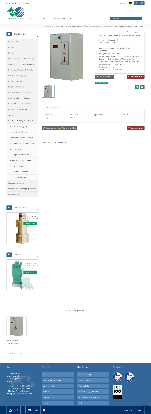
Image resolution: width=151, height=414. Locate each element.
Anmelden (123, 3)
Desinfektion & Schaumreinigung (21, 104)
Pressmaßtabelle (85, 380)
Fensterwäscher (20, 177)
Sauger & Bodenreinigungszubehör (22, 189)
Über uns (46, 397)
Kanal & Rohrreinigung (17, 75)
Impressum (47, 403)
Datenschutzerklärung (52, 380)
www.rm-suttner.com (24, 393)
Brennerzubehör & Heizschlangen (21, 58)
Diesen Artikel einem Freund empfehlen (59, 128)
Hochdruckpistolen (15, 81)
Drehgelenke (19, 166)
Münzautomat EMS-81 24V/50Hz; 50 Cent (129, 26)
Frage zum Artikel (135, 77)
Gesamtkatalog (84, 375)
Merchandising (14, 194)
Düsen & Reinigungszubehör (19, 92)
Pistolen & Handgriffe (18, 126)
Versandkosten (62, 142)
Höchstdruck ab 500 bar (17, 109)
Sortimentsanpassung (62, 19)
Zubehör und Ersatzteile (93, 26)
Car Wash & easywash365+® (74, 26)
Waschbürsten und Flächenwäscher (24, 143)
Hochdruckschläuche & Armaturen (22, 70)
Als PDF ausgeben (104, 77)
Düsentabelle (83, 386)
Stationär (12, 115)
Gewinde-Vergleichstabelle (89, 392)
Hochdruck (12, 47)
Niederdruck (13, 41)
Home (31, 19)
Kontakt (46, 392)
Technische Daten (53, 107)
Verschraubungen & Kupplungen (21, 64)
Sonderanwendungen (16, 183)
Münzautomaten (108, 26)
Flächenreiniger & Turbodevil (19, 98)
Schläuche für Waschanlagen (21, 138)
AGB (45, 375)
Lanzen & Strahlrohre (16, 87)
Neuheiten (43, 19)
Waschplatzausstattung (19, 155)
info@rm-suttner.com (20, 391)
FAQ (80, 403)
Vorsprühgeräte (16, 149)
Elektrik (11, 53)
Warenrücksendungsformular (90, 397)
